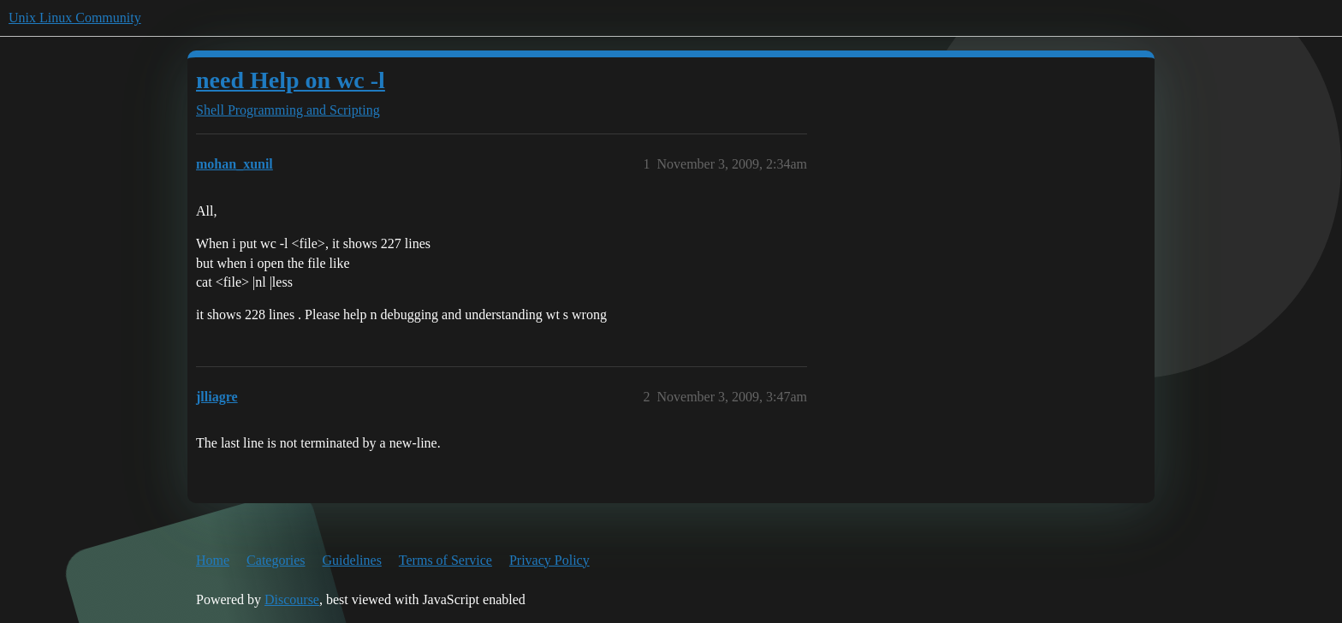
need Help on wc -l (290, 80)
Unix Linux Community (75, 17)
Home (212, 560)
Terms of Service (445, 560)
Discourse (291, 599)
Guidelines (352, 560)
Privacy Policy (549, 560)
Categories (275, 560)
